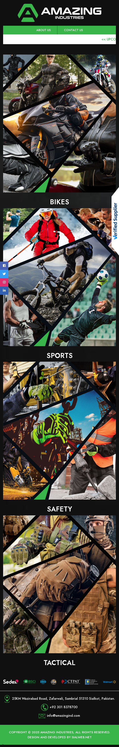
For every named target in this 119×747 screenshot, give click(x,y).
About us (43, 30)
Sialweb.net (82, 737)
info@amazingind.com (63, 715)
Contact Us (73, 30)
